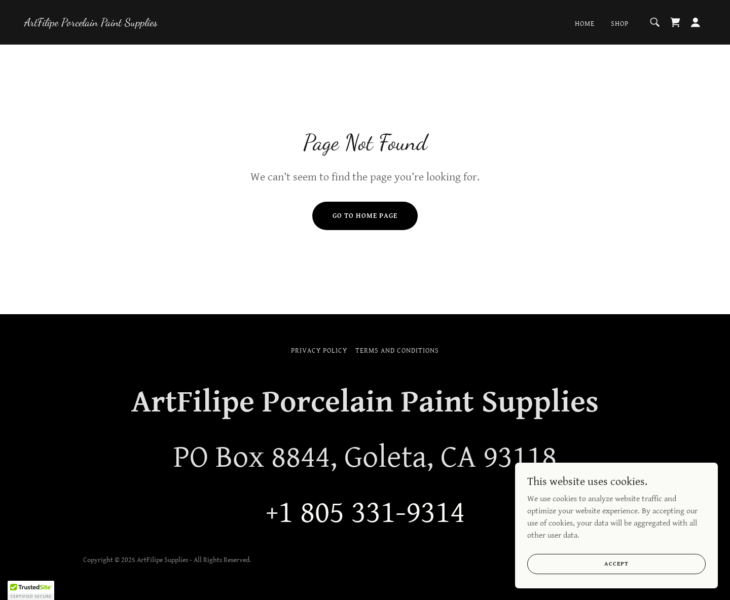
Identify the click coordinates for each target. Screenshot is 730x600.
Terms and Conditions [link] (397, 351)
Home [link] (585, 24)
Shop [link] (620, 24)
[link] (91, 23)
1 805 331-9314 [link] (371, 513)
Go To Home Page (365, 216)
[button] (695, 22)
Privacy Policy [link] (319, 351)
